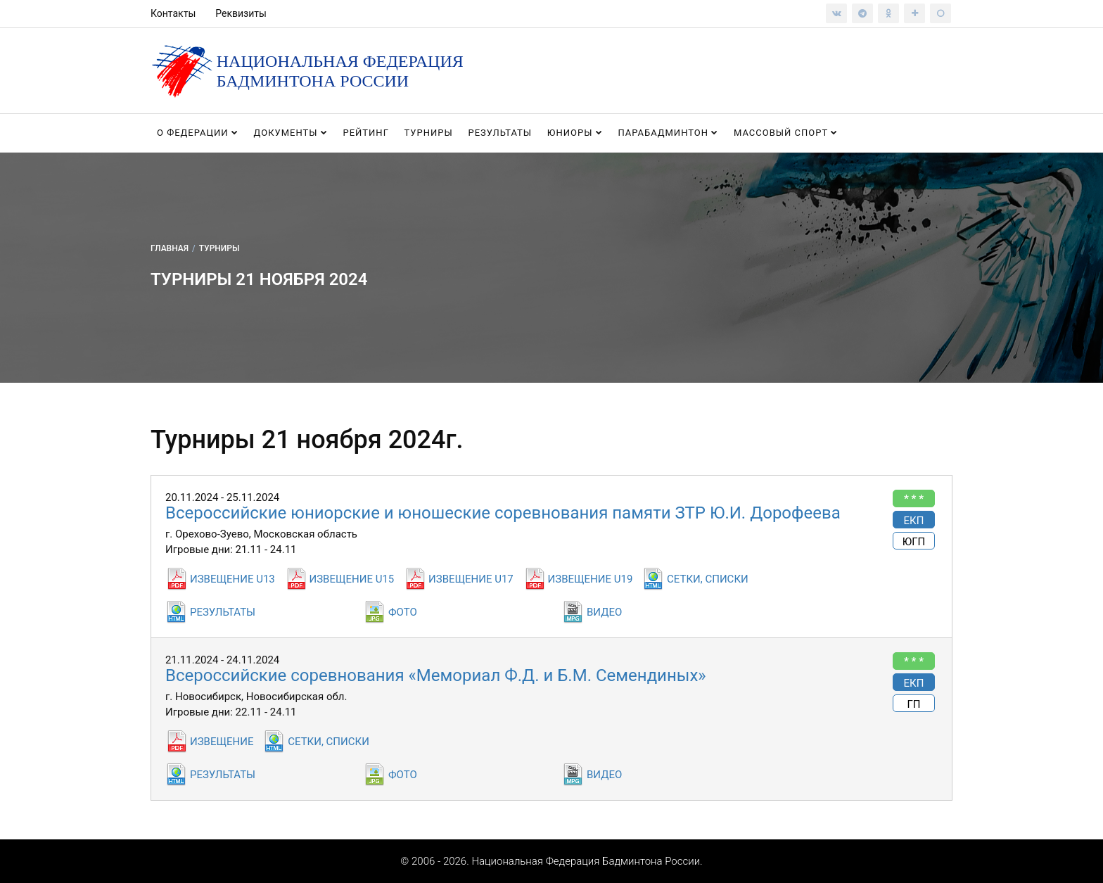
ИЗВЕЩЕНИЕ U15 (352, 579)
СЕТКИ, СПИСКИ (707, 579)
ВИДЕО (604, 612)
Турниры (428, 132)
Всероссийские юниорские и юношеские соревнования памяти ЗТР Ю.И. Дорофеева (503, 513)
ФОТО (402, 612)
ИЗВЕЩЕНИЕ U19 (590, 579)
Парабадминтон (668, 132)
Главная (170, 248)
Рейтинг (365, 132)
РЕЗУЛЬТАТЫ (222, 612)
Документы (291, 132)
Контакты (173, 13)
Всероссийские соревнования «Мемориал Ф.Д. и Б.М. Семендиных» (435, 675)
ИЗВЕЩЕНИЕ (221, 741)
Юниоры (575, 132)
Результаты (500, 132)
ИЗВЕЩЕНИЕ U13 (232, 579)
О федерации (197, 132)
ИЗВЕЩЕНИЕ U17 (471, 579)
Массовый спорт (786, 132)
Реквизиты (241, 13)
